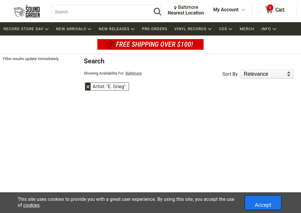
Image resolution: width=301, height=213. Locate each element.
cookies (31, 205)
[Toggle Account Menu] (243, 10)
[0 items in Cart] (274, 10)
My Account (226, 9)
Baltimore (133, 73)
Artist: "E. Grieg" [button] (109, 86)
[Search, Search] (99, 12)
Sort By (230, 74)
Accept (263, 205)
